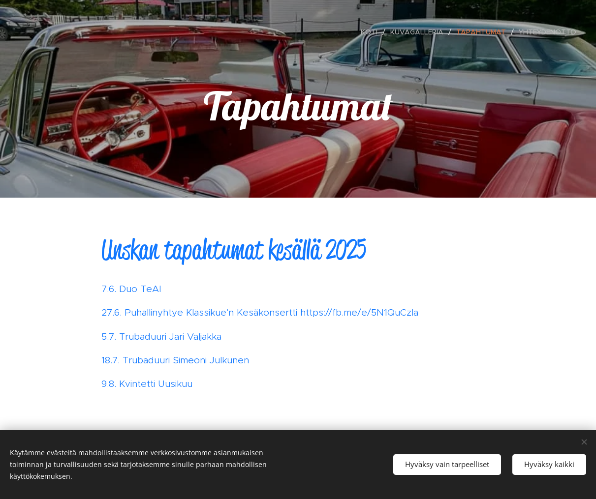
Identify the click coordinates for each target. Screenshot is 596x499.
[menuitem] (371, 32)
